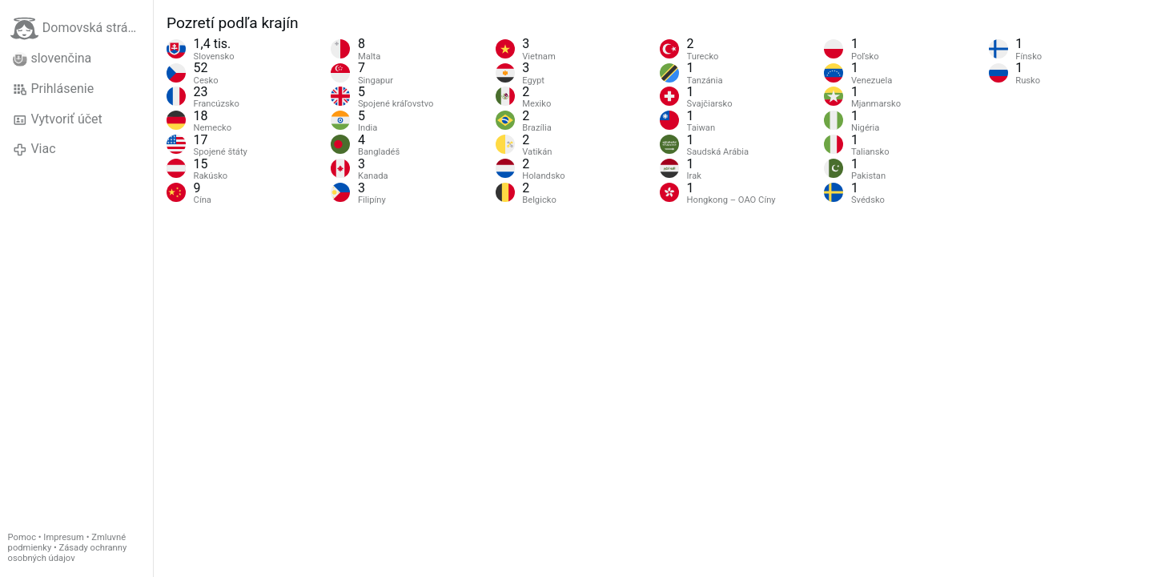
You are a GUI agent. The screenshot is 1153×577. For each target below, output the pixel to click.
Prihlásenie (53, 89)
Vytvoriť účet (57, 119)
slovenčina (52, 58)
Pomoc (22, 537)
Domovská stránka (79, 28)
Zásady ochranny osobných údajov (67, 553)
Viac (34, 149)
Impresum (63, 537)
